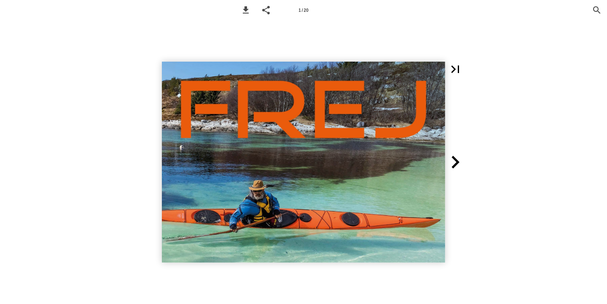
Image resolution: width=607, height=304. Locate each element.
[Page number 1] (303, 10)
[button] (246, 10)
